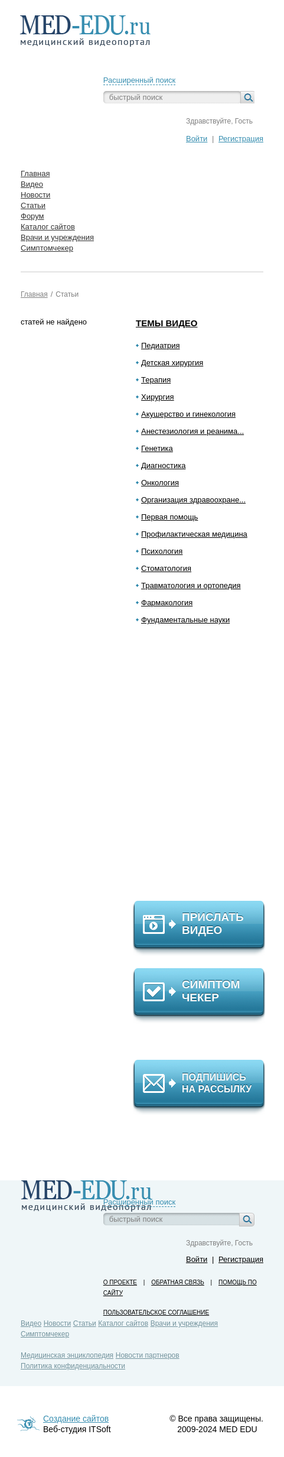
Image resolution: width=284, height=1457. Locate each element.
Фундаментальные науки (185, 619)
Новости (57, 1323)
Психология (161, 551)
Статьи (67, 294)
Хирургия (157, 396)
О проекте (120, 1282)
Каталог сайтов (123, 1323)
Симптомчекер (45, 1334)
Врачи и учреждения (184, 1323)
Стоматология (166, 568)
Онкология (160, 482)
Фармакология (166, 602)
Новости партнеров (147, 1355)
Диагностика (163, 465)
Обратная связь (177, 1282)
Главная (34, 294)
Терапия (156, 379)
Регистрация (240, 138)
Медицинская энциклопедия (67, 1355)
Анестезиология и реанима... (192, 431)
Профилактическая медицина (194, 534)
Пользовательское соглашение (156, 1312)
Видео (31, 1323)
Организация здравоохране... (193, 499)
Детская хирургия (172, 362)
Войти (196, 138)
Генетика (157, 448)
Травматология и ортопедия (191, 585)
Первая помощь (169, 516)
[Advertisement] (204, 768)
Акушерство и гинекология (188, 414)
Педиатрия (160, 345)
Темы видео (167, 323)
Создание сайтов (76, 1418)
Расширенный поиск (139, 80)
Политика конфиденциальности (73, 1366)
